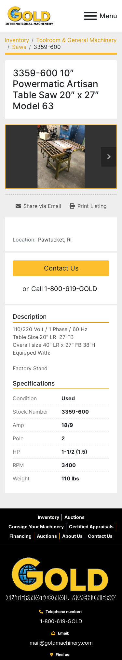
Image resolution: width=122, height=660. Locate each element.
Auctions (74, 517)
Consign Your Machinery (36, 526)
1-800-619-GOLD (70, 289)
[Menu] (90, 16)
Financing (20, 536)
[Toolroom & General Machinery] (76, 40)
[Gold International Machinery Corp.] (61, 578)
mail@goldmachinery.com (61, 642)
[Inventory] (17, 40)
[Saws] (19, 47)
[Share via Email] (38, 206)
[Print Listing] (88, 206)
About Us (72, 536)
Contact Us (61, 268)
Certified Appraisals (91, 526)
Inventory (48, 517)
